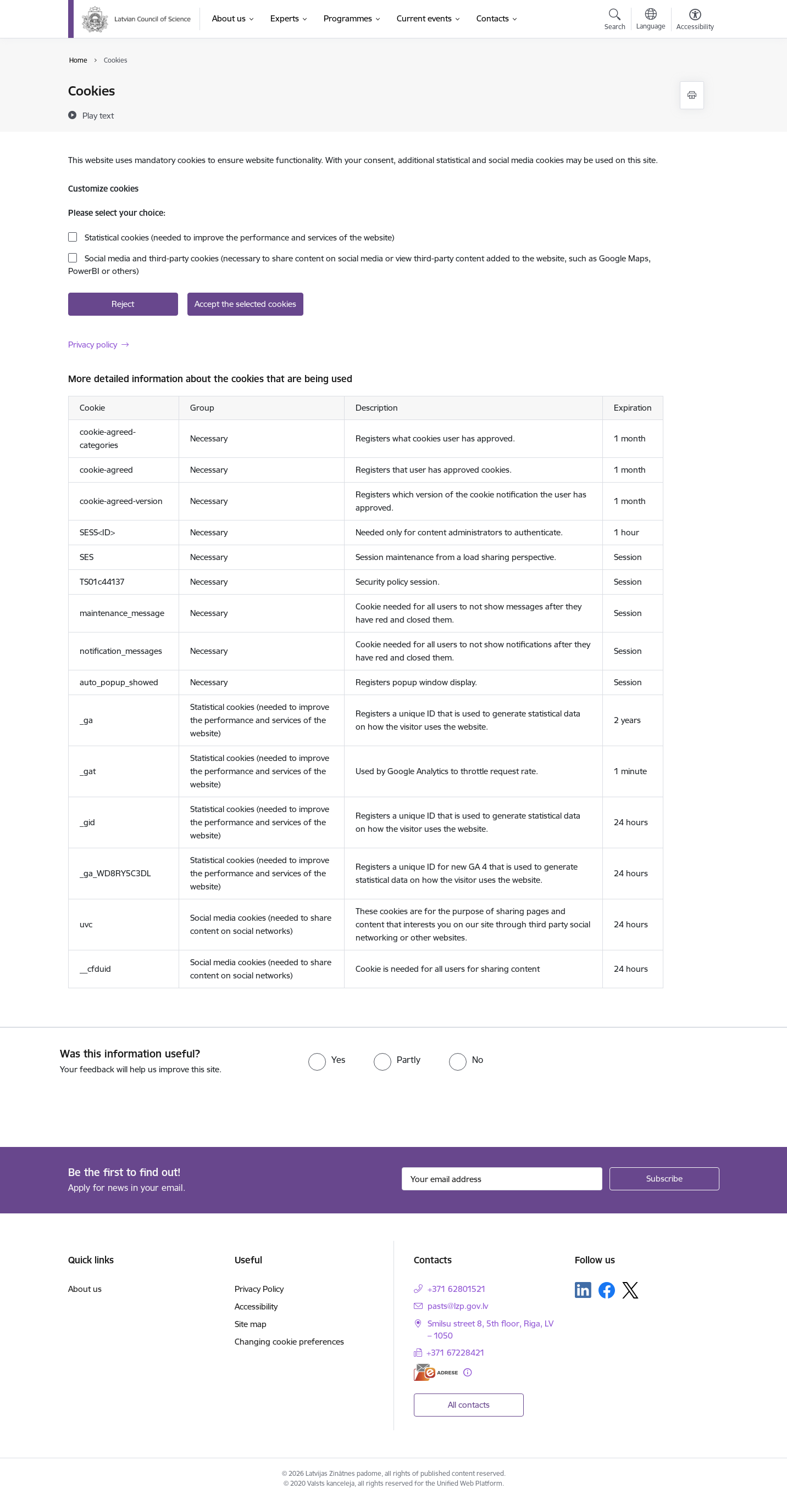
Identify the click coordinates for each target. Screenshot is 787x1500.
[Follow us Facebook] (606, 1290)
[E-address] (436, 1372)
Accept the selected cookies (245, 304)
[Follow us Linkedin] (583, 1290)
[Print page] (691, 95)
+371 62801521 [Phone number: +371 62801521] (457, 1289)
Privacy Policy (259, 1289)
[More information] (467, 1372)
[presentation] (91, 1106)
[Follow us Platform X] (630, 1290)
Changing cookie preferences (289, 1341)
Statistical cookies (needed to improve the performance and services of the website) (238, 237)
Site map (251, 1324)
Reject (123, 304)
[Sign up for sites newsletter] (664, 1178)
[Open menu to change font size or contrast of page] (695, 21)
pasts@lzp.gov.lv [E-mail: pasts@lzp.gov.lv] (458, 1306)
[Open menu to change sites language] (651, 20)
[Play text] (98, 115)
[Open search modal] (615, 21)
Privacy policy (92, 344)
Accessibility (256, 1306)
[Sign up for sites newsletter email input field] (502, 1178)
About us (85, 1289)
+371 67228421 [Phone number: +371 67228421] (455, 1352)
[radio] (326, 1059)
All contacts (469, 1405)
